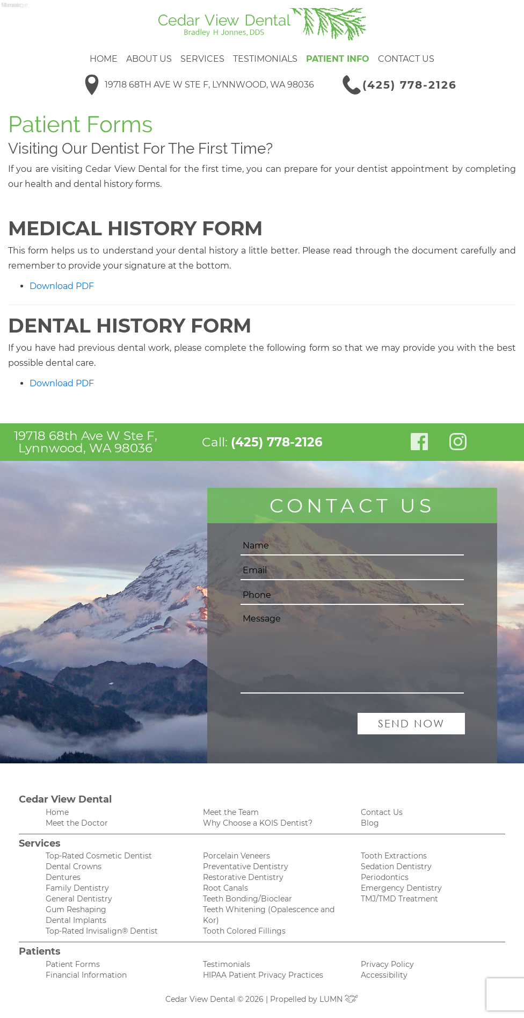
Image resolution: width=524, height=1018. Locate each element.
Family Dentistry (77, 888)
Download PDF (62, 286)
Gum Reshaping (76, 909)
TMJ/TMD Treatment (399, 899)
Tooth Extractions (394, 856)
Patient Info (337, 59)
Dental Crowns (73, 866)
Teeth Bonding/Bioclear (247, 899)
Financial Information (86, 975)
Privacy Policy (387, 964)
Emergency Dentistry (401, 888)
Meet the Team (231, 812)
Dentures (63, 877)
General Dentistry (79, 899)
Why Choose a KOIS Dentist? (257, 823)
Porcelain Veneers (236, 856)
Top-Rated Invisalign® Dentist (102, 931)
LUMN (339, 999)
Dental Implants (76, 920)
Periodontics (385, 877)
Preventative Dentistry (245, 866)
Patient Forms (73, 964)
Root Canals (225, 888)
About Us (149, 59)
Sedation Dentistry (396, 866)
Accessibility (384, 975)
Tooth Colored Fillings (244, 931)
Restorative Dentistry (243, 877)
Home (104, 59)
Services (202, 59)
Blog (370, 823)
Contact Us (406, 59)
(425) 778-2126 (409, 84)
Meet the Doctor (77, 823)
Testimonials (265, 59)
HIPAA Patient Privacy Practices (263, 975)
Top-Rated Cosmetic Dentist (99, 856)
